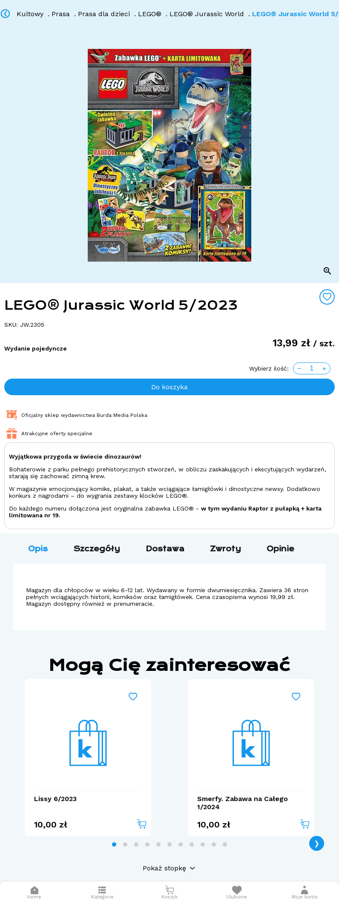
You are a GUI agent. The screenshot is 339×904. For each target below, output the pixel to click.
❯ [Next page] (316, 843)
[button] (304, 892)
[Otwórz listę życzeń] (236, 892)
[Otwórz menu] (102, 892)
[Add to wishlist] (327, 297)
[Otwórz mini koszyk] (169, 892)
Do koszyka (169, 387)
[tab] (114, 844)
